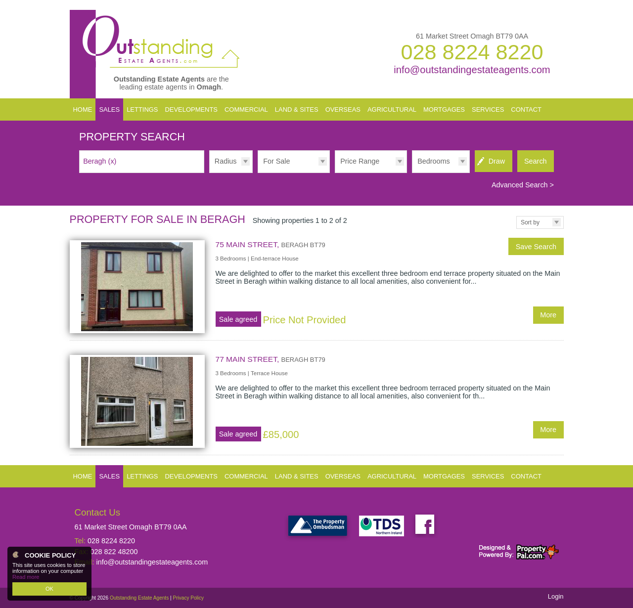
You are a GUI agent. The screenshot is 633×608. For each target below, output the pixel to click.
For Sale (276, 161)
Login (556, 596)
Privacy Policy (188, 598)
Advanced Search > (523, 185)
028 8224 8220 (472, 52)
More (548, 315)
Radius (226, 161)
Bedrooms (433, 161)
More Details (317, 286)
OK (49, 589)
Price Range (359, 161)
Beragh (99, 161)
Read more (25, 577)
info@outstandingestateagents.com (472, 69)
